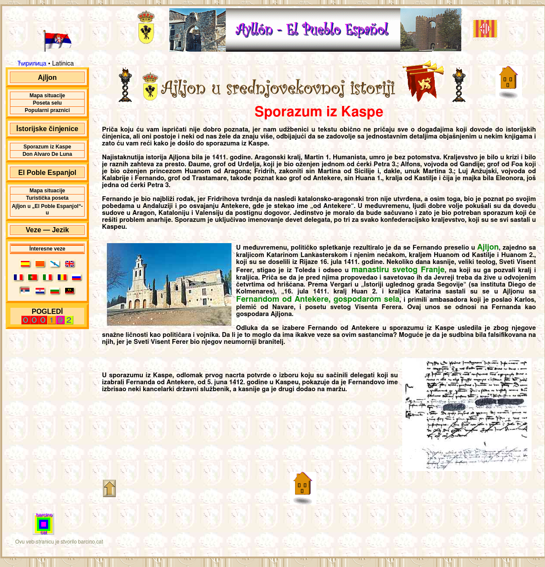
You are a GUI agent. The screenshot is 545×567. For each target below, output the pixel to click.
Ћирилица (31, 63)
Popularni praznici (47, 110)
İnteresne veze (48, 249)
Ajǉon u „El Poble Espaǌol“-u (47, 209)
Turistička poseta (47, 198)
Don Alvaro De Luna (47, 154)
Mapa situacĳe (47, 95)
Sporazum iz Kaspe (47, 147)
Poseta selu (47, 103)
